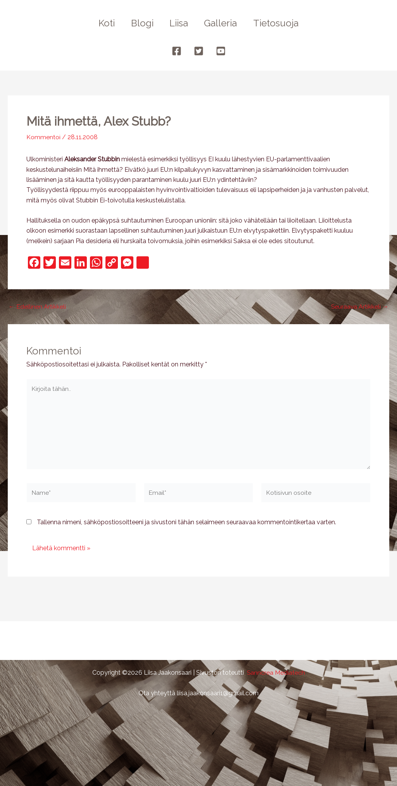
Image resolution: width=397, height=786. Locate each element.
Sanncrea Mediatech (276, 672)
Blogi (139, 23)
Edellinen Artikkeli (37, 306)
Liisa (178, 23)
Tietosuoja (281, 23)
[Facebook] (176, 51)
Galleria (223, 23)
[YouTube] (221, 51)
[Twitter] (199, 51)
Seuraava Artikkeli (359, 306)
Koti (101, 23)
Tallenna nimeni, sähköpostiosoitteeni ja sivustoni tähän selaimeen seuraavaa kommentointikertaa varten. (186, 523)
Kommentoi (43, 137)
